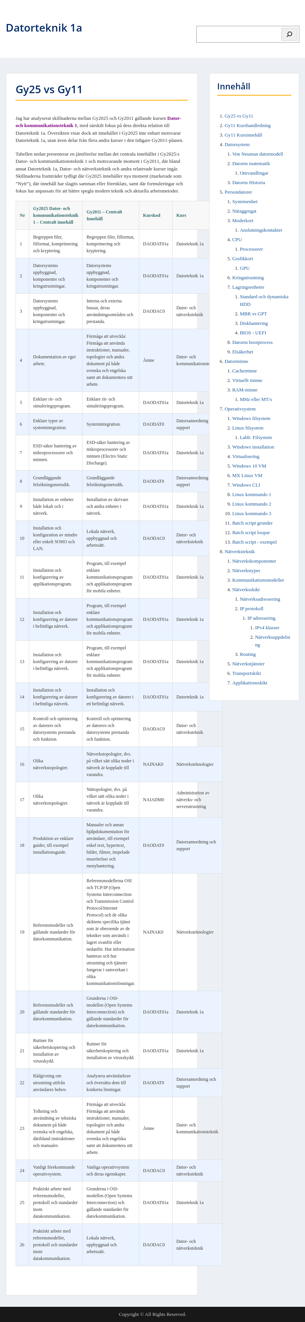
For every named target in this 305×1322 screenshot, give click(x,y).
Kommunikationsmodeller (258, 580)
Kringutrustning (248, 277)
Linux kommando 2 (252, 504)
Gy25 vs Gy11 (239, 116)
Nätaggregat (244, 211)
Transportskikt (246, 673)
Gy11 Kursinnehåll (243, 135)
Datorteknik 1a (44, 27)
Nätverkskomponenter (254, 561)
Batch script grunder (252, 523)
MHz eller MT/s (256, 399)
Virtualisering (245, 456)
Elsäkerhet (242, 352)
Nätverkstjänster (248, 664)
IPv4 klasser (267, 627)
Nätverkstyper (246, 570)
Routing (248, 654)
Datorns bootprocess (252, 342)
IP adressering (262, 618)
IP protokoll (252, 608)
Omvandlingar (254, 173)
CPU (237, 239)
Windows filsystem (251, 418)
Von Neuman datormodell (257, 154)
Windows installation (253, 447)
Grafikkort (242, 258)
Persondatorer (238, 192)
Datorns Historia (248, 182)
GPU (245, 268)
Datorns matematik (251, 163)
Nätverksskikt (246, 589)
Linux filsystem (248, 428)
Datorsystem (237, 144)
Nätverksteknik (240, 551)
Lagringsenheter (248, 287)
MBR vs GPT (253, 314)
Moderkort (243, 220)
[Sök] (289, 34)
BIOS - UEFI (253, 333)
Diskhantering (254, 323)
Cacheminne (244, 371)
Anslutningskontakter (261, 230)
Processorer (251, 249)
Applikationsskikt (249, 683)
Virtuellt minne (247, 380)
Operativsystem (240, 409)
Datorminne (236, 361)
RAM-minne (244, 390)
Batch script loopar (251, 532)
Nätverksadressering (260, 599)
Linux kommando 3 (252, 513)
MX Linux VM (247, 475)
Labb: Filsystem (256, 437)
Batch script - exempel (254, 542)
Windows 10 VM (249, 466)
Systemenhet (244, 201)
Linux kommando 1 (252, 494)
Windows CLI (246, 485)
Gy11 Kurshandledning (248, 125)
